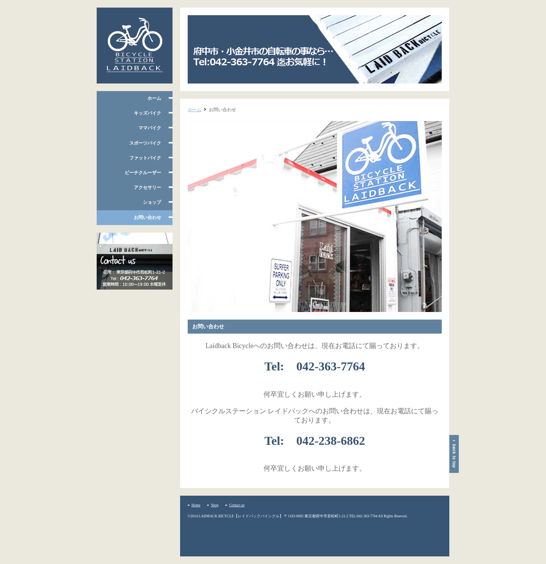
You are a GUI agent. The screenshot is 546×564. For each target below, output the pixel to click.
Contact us (237, 505)
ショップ (152, 202)
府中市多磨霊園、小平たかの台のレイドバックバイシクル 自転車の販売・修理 (135, 45)
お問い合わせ (147, 217)
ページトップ (454, 454)
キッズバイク (147, 113)
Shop (214, 505)
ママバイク (149, 128)
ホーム (154, 98)
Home (195, 505)
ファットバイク (145, 158)
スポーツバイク (145, 143)
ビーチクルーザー (143, 172)
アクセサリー (147, 187)
